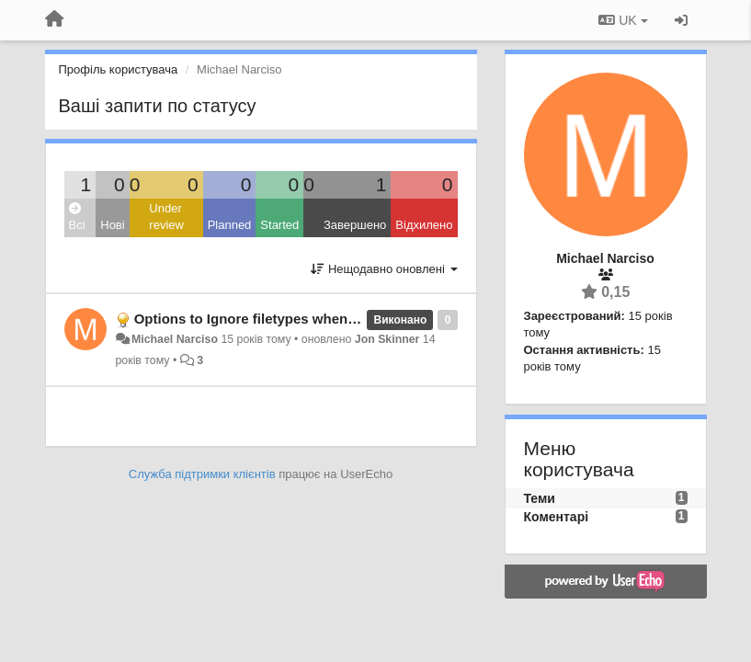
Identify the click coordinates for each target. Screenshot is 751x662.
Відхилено (423, 225)
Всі (77, 217)
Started (279, 225)
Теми (539, 498)
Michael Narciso (174, 339)
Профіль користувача (118, 69)
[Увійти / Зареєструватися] (681, 20)
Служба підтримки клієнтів (202, 474)
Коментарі (556, 516)
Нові (112, 225)
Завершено (355, 225)
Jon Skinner (387, 339)
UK (622, 20)
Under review (166, 217)
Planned (230, 225)
